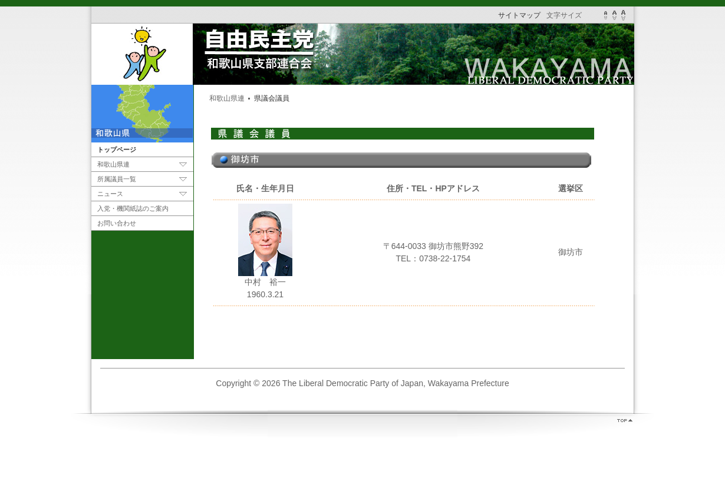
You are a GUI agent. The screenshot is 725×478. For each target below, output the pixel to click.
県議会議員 (271, 98)
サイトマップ (520, 15)
